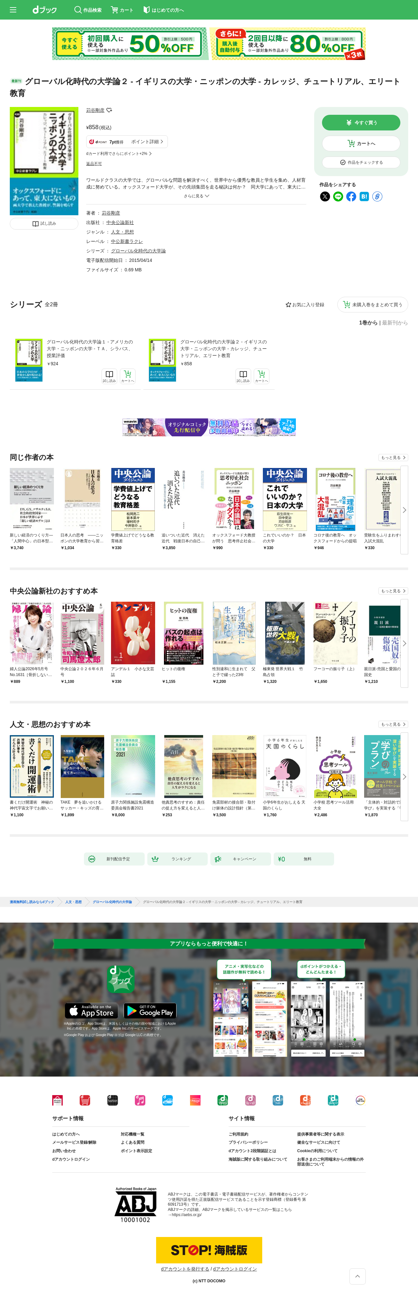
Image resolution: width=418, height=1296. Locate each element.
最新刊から (395, 322)
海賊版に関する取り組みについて (258, 1159)
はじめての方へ (66, 1134)
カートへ (366, 143)
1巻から (368, 322)
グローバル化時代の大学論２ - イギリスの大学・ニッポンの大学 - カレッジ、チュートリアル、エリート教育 (223, 348)
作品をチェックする (365, 162)
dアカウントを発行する (185, 1269)
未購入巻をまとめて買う (377, 304)
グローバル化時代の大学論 (138, 250)
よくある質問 (132, 1142)
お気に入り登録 (308, 304)
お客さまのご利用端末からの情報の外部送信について (330, 1162)
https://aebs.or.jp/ (186, 1215)
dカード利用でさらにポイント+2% (116, 153)
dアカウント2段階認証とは (252, 1151)
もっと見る (391, 457)
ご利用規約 (238, 1134)
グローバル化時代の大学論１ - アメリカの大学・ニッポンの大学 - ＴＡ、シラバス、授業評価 (90, 348)
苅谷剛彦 (95, 110)
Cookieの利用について (317, 1151)
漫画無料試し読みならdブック (32, 902)
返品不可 (94, 163)
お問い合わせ (64, 1151)
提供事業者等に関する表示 (320, 1134)
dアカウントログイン (71, 1159)
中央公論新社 (120, 222)
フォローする (109, 110)
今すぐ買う (366, 122)
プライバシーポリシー (248, 1142)
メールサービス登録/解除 (74, 1142)
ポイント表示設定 (136, 1151)
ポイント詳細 (145, 141)
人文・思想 (122, 231)
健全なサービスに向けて (318, 1142)
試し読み (48, 223)
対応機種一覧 (132, 1134)
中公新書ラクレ (127, 241)
